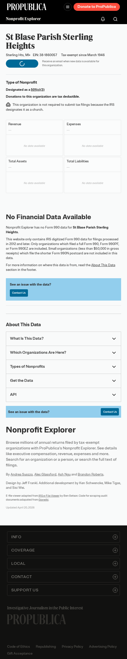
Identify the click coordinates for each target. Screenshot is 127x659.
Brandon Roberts (90, 474)
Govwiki (43, 499)
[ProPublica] (26, 6)
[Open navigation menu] (68, 7)
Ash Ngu (64, 474)
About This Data (103, 265)
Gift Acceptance (20, 653)
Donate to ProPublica (96, 6)
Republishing (46, 646)
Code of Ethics (18, 646)
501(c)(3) (38, 90)
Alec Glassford (45, 474)
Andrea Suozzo (22, 474)
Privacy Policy (72, 646)
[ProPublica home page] (36, 619)
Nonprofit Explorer (23, 18)
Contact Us (18, 292)
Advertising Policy (103, 646)
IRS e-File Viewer (48, 495)
